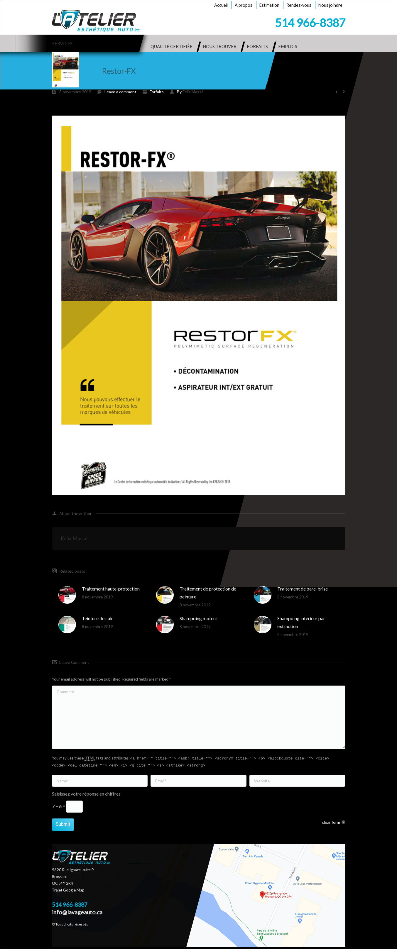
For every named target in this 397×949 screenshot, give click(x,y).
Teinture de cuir (97, 618)
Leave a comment (120, 91)
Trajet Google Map (68, 890)
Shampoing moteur (198, 618)
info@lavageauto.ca (77, 912)
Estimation (269, 5)
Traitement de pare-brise (302, 588)
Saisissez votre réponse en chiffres (86, 793)
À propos (243, 5)
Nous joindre (330, 5)
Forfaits (157, 91)
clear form (331, 822)
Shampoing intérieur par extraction (301, 622)
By (190, 91)
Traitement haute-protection (111, 588)
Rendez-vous (298, 5)
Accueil (221, 5)
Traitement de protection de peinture (208, 592)
